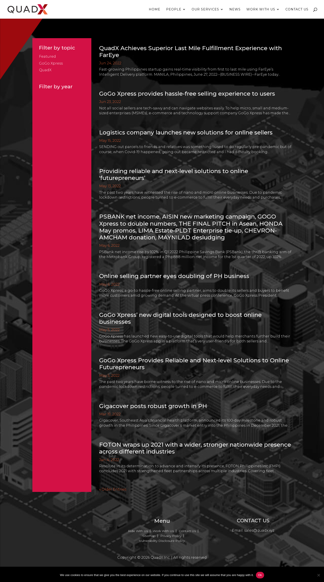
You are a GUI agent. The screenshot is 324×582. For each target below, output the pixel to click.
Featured (47, 56)
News (235, 9)
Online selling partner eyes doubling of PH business (174, 276)
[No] (318, 575)
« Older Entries (112, 489)
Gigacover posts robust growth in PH (153, 406)
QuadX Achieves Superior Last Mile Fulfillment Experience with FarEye (190, 52)
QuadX (45, 70)
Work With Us (260, 9)
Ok (260, 575)
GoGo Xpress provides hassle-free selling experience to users (187, 93)
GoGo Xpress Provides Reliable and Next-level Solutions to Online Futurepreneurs (194, 364)
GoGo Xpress (51, 63)
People (173, 9)
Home (154, 9)
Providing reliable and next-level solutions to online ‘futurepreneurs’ (173, 175)
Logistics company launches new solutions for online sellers (186, 132)
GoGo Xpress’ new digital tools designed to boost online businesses (180, 318)
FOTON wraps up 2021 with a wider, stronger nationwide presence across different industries (195, 448)
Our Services (205, 9)
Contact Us (296, 9)
